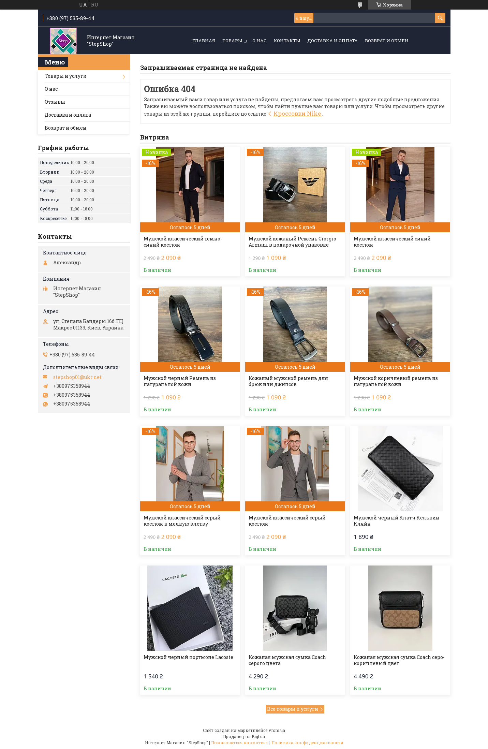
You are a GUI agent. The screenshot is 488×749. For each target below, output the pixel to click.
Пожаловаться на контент (239, 742)
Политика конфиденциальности (307, 742)
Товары (232, 41)
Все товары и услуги (292, 709)
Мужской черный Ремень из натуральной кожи (180, 381)
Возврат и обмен (387, 41)
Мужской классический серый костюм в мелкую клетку (182, 521)
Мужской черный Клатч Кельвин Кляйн (396, 521)
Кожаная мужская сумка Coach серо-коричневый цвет (399, 660)
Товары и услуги (66, 76)
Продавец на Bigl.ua (244, 736)
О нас (259, 41)
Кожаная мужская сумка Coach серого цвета (287, 660)
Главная (203, 41)
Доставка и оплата (332, 41)
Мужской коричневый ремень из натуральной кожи (396, 381)
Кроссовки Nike (297, 113)
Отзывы (55, 102)
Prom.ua (276, 730)
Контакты (287, 41)
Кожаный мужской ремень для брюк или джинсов (288, 381)
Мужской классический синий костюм (392, 242)
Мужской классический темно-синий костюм (183, 242)
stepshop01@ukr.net (77, 377)
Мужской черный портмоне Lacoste (188, 657)
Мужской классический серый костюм (287, 521)
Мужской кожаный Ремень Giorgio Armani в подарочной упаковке (292, 242)
